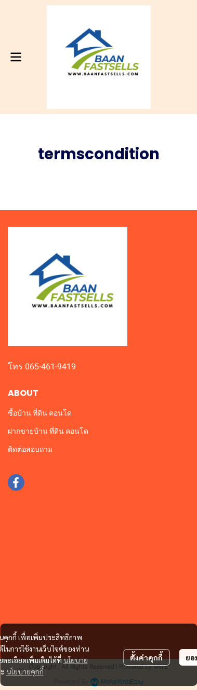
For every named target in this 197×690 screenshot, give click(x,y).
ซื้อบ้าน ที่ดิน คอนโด (40, 413)
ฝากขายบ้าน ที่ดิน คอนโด (48, 431)
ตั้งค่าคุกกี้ (146, 657)
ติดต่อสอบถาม (30, 449)
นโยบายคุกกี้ (25, 671)
